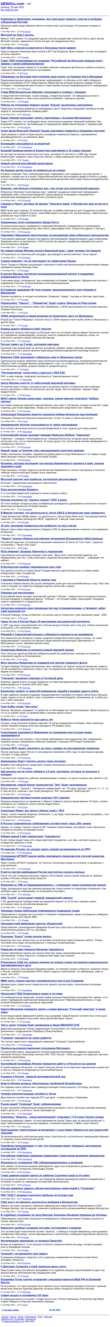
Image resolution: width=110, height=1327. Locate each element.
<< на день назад (10, 1310)
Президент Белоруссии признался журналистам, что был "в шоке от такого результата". (47, 418)
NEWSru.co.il (7, 1319)
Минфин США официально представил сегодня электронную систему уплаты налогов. (47, 765)
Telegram (48, 1317)
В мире (26, 44)
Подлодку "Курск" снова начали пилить (26, 936)
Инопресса (27, 147)
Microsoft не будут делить (17, 35)
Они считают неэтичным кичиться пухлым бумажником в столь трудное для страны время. (49, 428)
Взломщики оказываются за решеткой (25, 143)
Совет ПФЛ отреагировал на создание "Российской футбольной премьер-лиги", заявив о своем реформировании (52, 62)
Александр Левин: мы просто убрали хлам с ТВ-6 (32, 810)
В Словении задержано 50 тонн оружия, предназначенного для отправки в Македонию (48, 291)
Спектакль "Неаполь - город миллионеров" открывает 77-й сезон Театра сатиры (52, 1117)
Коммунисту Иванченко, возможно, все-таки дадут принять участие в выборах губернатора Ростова (51, 20)
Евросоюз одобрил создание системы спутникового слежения (41, 1227)
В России (27, 32)
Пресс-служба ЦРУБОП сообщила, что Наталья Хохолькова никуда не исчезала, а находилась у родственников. (52, 864)
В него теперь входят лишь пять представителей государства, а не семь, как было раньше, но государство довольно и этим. (51, 841)
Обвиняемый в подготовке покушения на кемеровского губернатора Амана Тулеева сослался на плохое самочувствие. (52, 1219)
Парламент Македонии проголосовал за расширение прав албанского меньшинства (55, 235)
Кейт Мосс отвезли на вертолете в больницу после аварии (38, 47)
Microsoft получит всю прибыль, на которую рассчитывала (39, 479)
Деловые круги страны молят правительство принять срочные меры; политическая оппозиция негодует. (51, 985)
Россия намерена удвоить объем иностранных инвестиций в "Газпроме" (48, 1188)
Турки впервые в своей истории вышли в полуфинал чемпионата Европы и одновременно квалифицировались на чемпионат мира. (49, 135)
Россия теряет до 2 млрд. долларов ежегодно (30, 344)
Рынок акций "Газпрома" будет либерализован (31, 1104)
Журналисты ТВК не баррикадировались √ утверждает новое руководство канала (53, 885)
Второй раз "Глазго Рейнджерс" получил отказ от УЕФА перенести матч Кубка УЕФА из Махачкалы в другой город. (54, 320)
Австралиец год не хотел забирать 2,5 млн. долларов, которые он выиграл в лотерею (50, 773)
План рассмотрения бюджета (19, 489)
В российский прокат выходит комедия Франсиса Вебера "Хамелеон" (46, 435)
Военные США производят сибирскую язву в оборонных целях (41, 357)
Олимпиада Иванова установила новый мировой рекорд (37, 649)
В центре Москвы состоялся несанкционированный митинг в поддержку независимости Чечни (47, 275)
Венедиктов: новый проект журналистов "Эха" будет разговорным (44, 784)
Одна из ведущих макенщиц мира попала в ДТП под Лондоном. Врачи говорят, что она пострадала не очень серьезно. (54, 52)
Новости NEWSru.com (13, 1321)
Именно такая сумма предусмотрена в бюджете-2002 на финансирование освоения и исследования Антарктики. (54, 530)
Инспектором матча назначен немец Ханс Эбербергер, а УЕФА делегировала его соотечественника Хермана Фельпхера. (54, 308)
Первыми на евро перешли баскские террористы (32, 949)
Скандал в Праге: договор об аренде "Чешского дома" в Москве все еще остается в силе (54, 205)
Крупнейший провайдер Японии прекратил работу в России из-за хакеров (48, 1063)
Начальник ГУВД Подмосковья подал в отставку (32, 993)
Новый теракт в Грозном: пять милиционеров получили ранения (42, 450)
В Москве (19, 1319)
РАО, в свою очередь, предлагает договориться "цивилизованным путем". (40, 376)
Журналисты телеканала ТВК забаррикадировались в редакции (42, 1162)
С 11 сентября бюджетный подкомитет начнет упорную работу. (34, 493)
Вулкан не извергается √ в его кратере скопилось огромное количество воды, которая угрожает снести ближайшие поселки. (51, 1245)
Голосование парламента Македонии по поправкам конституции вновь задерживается (46, 734)
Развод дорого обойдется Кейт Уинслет (26, 328)
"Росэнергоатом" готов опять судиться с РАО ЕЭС (33, 372)
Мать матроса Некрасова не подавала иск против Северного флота (44, 662)
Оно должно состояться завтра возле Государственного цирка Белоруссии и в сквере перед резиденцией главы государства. (50, 571)
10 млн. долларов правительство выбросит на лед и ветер (38, 525)
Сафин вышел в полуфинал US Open (24, 1295)
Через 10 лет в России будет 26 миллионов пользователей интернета (45, 621)
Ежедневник (31, 1317)
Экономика (27, 354)
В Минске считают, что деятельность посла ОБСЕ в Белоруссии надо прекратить (53, 512)
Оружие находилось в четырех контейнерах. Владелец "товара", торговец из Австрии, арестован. (53, 296)
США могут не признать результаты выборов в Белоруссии (39, 1202)
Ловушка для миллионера (17, 592)
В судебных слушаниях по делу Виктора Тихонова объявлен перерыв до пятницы (54, 1215)
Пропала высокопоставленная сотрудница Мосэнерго (35, 1048)
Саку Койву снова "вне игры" (19, 706)
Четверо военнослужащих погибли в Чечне (28, 1093)
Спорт (25, 73)
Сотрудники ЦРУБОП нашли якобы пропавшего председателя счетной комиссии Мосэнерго (52, 858)
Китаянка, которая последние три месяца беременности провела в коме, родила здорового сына (52, 465)
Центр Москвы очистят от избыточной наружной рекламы (38, 383)
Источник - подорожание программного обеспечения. (29, 483)
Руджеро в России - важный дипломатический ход (33, 1076)
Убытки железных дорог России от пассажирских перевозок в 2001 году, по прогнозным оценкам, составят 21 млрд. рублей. (52, 753)
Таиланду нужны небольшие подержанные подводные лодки (40, 910)
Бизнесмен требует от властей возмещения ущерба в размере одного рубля (49, 691)
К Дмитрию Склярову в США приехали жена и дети (33, 1266)
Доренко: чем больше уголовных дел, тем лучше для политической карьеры (50, 188)
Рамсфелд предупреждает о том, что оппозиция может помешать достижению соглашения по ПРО (51, 1147)
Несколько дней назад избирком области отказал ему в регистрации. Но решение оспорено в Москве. (51, 27)
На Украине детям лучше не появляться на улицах (33, 170)
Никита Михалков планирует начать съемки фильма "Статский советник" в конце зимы (53, 1011)
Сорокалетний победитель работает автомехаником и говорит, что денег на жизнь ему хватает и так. (54, 778)
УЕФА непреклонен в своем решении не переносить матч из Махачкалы (47, 316)
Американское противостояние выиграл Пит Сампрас (35, 797)
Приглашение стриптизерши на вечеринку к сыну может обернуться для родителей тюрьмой (54, 1131)
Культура (26, 232)
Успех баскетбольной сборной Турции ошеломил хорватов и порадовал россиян (53, 130)
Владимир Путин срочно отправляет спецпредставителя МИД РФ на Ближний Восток (51, 1281)
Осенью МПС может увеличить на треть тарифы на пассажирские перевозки (50, 748)
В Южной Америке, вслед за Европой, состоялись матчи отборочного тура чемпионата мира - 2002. (54, 615)
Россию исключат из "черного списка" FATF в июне (34, 499)
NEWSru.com (12, 4)
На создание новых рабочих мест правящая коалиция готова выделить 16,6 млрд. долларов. (50, 1087)
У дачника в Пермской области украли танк (28, 579)
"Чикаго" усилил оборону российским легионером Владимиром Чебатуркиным (52, 538)
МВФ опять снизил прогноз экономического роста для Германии (42, 980)
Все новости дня (9, 10)
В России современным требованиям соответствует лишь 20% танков (46, 823)
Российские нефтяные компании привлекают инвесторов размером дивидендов (53, 1155)
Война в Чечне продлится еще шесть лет (27, 719)
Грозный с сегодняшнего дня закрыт (24, 1253)
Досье (13, 1317)
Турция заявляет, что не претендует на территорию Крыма (38, 261)
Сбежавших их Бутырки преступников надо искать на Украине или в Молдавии (52, 76)
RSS (40, 1317)
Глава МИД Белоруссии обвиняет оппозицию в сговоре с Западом (43, 92)
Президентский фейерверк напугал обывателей (31, 923)
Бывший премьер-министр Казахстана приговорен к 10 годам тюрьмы (46, 150)
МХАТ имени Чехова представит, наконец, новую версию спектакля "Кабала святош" (50, 400)
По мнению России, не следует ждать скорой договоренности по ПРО (45, 849)
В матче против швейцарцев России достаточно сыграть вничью (43, 872)
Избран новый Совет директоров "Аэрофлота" (31, 836)
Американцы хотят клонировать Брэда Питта (30, 222)
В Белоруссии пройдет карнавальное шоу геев (31, 567)
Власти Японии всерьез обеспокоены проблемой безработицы (41, 1083)
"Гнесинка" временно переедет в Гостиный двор (32, 678)
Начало (4, 1317)
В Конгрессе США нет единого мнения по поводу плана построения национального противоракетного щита (54, 964)
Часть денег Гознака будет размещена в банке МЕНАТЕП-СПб (40, 1025)
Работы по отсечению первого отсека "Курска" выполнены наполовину (47, 105)
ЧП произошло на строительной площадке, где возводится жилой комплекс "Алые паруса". (49, 254)
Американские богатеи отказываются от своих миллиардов (39, 424)
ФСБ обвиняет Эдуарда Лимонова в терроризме (32, 551)
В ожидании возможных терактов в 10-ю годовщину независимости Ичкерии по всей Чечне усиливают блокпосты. (49, 1258)
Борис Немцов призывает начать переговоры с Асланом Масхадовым (46, 117)
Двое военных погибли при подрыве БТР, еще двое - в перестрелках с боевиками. (44, 1097)
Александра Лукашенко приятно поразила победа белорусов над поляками (49, 414)
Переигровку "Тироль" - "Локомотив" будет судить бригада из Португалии (48, 303)
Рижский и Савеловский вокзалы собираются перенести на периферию (47, 634)
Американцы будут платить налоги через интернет (33, 761)
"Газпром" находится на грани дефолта (26, 1038)
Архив (20, 1317)
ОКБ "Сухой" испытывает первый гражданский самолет (37, 897)
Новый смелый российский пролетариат (27, 163)
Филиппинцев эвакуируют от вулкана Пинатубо (31, 1240)
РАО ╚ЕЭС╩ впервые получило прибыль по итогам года (37, 1195)
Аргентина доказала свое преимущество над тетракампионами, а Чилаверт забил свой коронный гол (53, 610)
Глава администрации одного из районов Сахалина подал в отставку (45, 1175)
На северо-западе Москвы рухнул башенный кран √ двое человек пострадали (51, 250)
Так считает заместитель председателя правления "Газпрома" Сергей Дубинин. (43, 1041)
